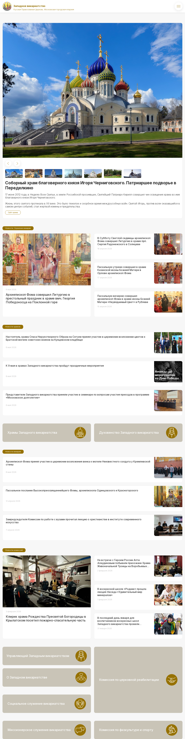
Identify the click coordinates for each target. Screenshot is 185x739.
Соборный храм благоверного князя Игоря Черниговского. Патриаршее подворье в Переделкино (90, 185)
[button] (8, 163)
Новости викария (13, 478)
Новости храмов (12, 353)
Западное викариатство (29, 6)
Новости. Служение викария (18, 254)
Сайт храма (13, 212)
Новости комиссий (14, 576)
